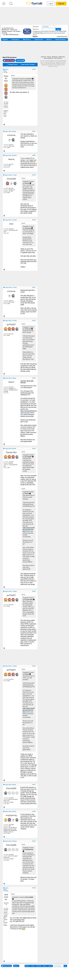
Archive (49, 56)
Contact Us (43, 56)
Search (49, 39)
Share (16, 965)
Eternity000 (11, 788)
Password (35, 29)
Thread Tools (12, 64)
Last (50, 966)
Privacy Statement (48, 58)
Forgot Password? (62, 36)
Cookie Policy (61, 56)
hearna (11, 159)
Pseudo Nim (6, 78)
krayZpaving (11, 815)
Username (36, 26)
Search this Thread (27, 64)
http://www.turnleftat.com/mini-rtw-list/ (28, 412)
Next (45, 966)
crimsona (11, 135)
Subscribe (20, 60)
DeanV (11, 382)
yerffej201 (11, 324)
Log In (51, 3)
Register (35, 36)
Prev (33, 966)
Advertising (54, 56)
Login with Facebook (27, 31)
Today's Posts (38, 39)
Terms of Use (62, 31)
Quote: (13, 75)
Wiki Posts (27, 39)
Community (15, 39)
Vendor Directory (60, 39)
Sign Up (61, 3)
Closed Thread (6, 965)
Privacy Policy (39, 33)
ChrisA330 (11, 179)
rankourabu (6, 896)
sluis (11, 224)
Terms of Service (58, 58)
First (27, 966)
